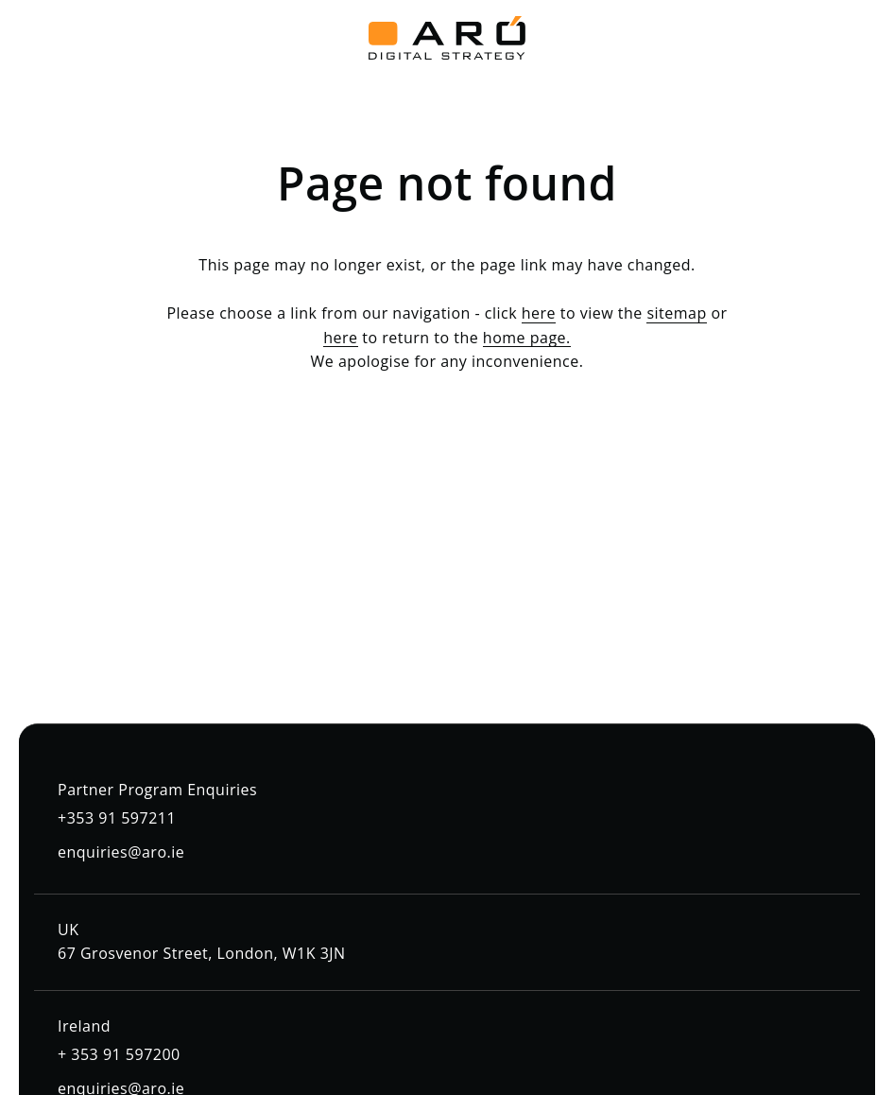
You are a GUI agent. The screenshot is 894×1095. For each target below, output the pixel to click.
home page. (527, 337)
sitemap (676, 313)
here (539, 313)
